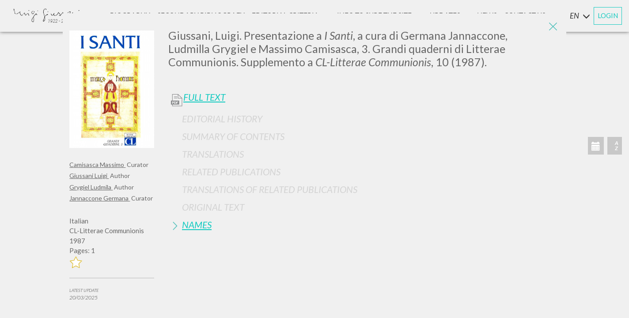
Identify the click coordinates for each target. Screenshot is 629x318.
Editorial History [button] (222, 119)
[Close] (553, 26)
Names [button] (197, 225)
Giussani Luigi (89, 175)
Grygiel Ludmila (91, 187)
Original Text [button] (213, 207)
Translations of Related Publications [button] (269, 189)
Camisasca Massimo (97, 164)
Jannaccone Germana (99, 198)
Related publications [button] (231, 172)
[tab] (364, 118)
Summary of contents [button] (233, 136)
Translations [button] (213, 154)
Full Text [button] (204, 97)
